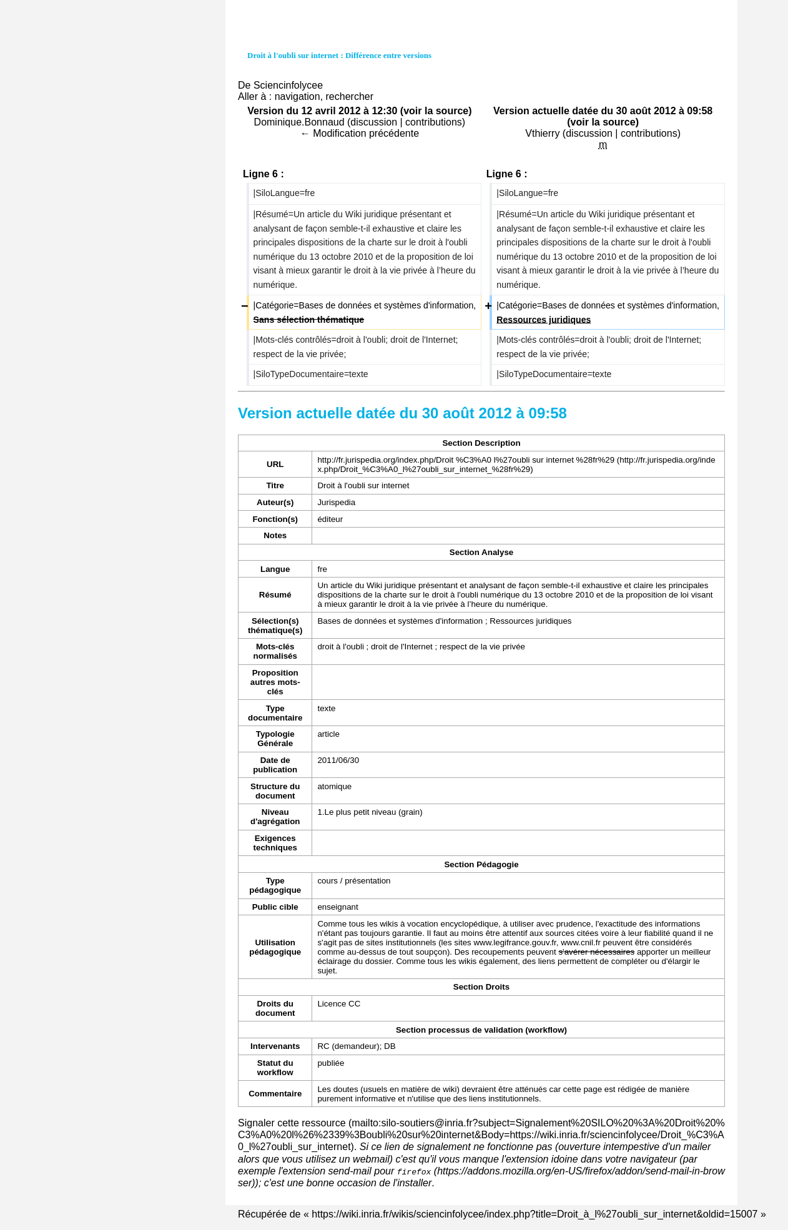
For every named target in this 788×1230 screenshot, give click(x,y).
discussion (373, 122)
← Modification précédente (359, 133)
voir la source (435, 111)
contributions (433, 122)
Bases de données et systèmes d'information (400, 621)
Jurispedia (336, 502)
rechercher (349, 96)
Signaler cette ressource (292, 1123)
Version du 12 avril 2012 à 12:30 (322, 111)
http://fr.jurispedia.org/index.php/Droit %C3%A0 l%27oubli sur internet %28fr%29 (465, 460)
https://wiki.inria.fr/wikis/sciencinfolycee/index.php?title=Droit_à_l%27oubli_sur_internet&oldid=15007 (534, 1214)
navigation (297, 96)
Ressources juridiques (530, 621)
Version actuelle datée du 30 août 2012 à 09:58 (602, 111)
